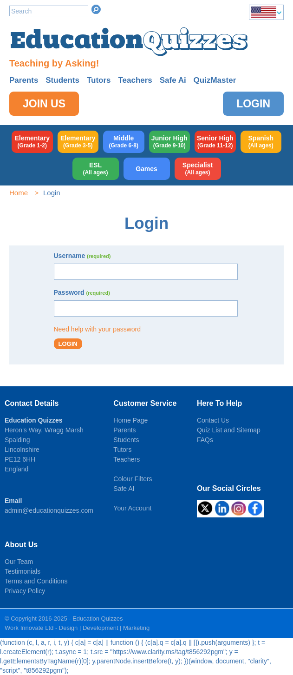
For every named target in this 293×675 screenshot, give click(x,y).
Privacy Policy (25, 591)
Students (62, 80)
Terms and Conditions (36, 581)
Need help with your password (97, 329)
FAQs (205, 439)
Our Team (19, 561)
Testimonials (22, 571)
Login (253, 104)
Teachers (135, 80)
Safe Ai (173, 80)
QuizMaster (215, 80)
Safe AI (123, 488)
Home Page (130, 420)
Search (96, 9)
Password (82, 292)
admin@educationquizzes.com (49, 510)
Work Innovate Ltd (29, 627)
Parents (23, 80)
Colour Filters (132, 479)
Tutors (99, 80)
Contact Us (213, 420)
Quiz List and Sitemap (228, 430)
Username (82, 255)
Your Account (132, 508)
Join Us (44, 104)
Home (18, 193)
